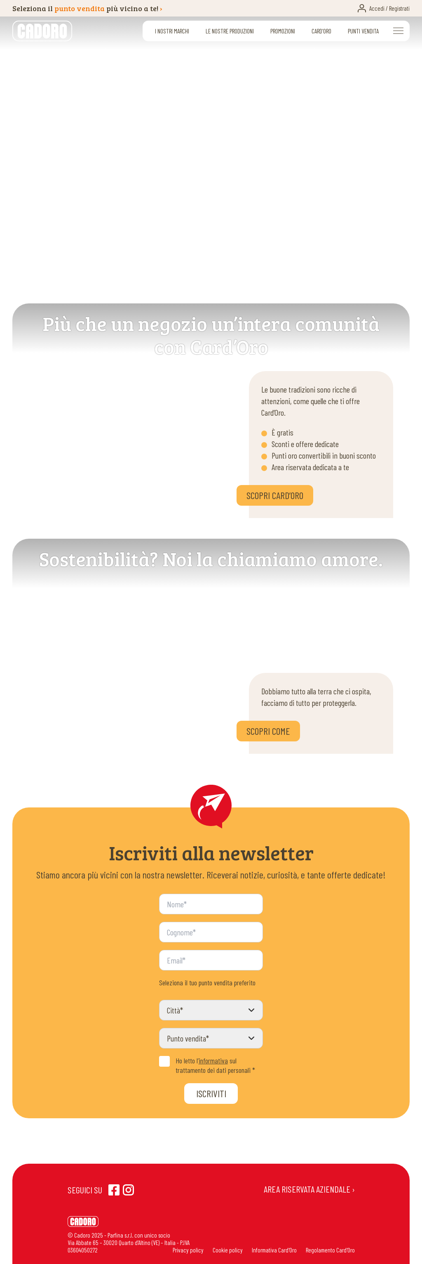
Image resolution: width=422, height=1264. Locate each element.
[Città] (211, 1010)
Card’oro (321, 31)
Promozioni (282, 31)
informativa (213, 1060)
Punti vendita (363, 31)
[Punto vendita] (211, 1038)
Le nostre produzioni (230, 31)
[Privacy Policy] (164, 1061)
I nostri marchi (172, 31)
